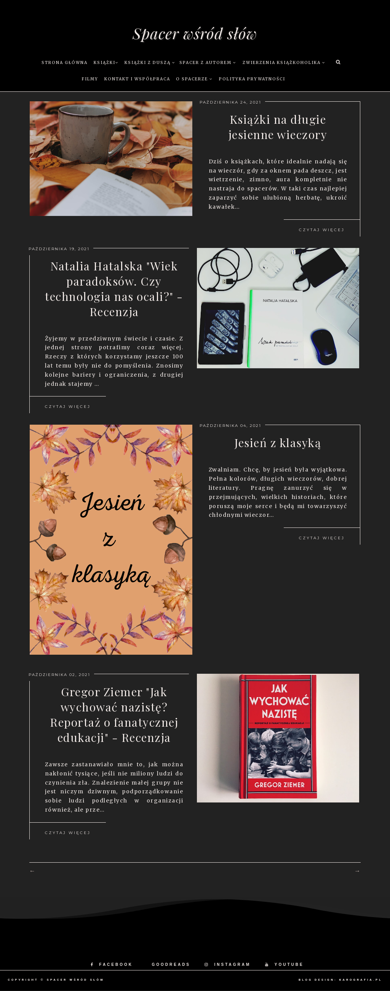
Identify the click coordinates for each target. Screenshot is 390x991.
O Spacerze (194, 79)
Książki (106, 62)
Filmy (90, 79)
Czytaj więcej (322, 229)
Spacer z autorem (208, 62)
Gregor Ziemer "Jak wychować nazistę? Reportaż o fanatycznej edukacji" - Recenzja (114, 714)
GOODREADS (171, 964)
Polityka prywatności (252, 79)
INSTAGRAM (228, 964)
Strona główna (65, 62)
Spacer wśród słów (195, 33)
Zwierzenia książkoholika (284, 62)
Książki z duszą (150, 62)
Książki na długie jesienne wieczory (278, 127)
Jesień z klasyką (277, 442)
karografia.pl (360, 979)
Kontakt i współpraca (137, 79)
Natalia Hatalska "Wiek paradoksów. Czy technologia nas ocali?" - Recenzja (114, 288)
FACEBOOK (112, 964)
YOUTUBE (284, 964)
